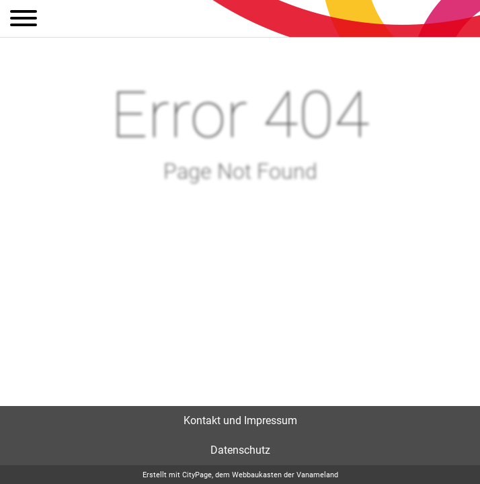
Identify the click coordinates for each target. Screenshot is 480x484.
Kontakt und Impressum (240, 420)
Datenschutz (240, 450)
